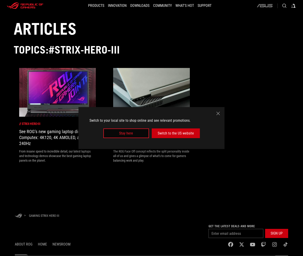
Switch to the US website (176, 133)
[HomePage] (18, 216)
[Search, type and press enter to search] (284, 6)
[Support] (211, 5)
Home (42, 244)
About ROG (23, 244)
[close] (218, 113)
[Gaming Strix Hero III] (44, 215)
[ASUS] (265, 6)
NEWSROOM (61, 244)
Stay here (126, 133)
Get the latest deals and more (232, 226)
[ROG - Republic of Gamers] (25, 5)
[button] (89, 5)
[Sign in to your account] (293, 5)
